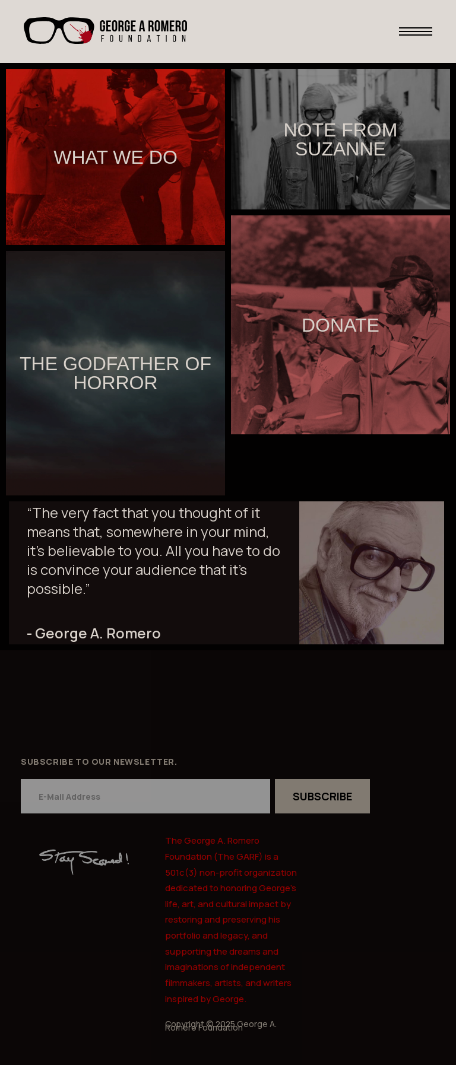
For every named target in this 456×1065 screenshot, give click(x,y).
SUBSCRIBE (322, 796)
